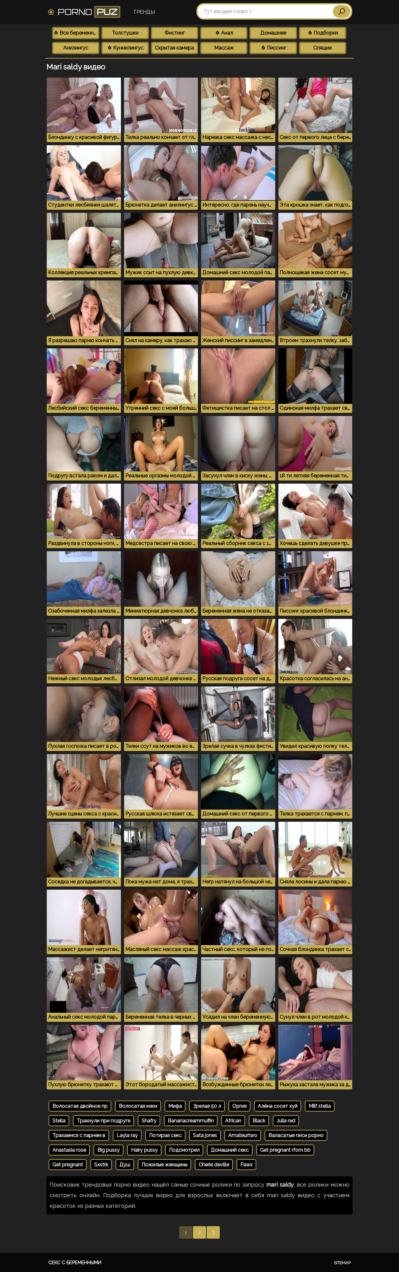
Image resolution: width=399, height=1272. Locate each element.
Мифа (175, 1106)
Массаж (224, 48)
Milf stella (320, 1106)
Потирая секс (165, 1135)
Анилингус (75, 48)
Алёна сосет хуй (277, 1106)
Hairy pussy (144, 1150)
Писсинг (273, 48)
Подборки (322, 33)
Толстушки (125, 33)
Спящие (322, 48)
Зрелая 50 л (207, 1106)
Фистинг (175, 33)
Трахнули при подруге (103, 1121)
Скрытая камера (174, 48)
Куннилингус (125, 48)
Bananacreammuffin (191, 1121)
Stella (58, 1121)
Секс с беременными (74, 1262)
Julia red (285, 1121)
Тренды (144, 12)
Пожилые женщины (164, 1165)
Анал (224, 33)
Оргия (239, 1106)
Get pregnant (67, 1165)
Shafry (149, 1121)
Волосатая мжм (138, 1106)
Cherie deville (214, 1165)
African (233, 1121)
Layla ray (127, 1135)
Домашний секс (230, 1150)
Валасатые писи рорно (296, 1135)
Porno (83, 12)
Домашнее (273, 33)
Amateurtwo (242, 1135)
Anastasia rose (69, 1150)
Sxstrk (101, 1165)
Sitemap (342, 1262)
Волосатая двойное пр (80, 1106)
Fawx (246, 1165)
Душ (124, 1165)
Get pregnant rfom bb (285, 1150)
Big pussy (108, 1150)
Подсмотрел (184, 1150)
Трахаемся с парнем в (78, 1135)
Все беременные (76, 33)
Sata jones (205, 1135)
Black (258, 1121)
